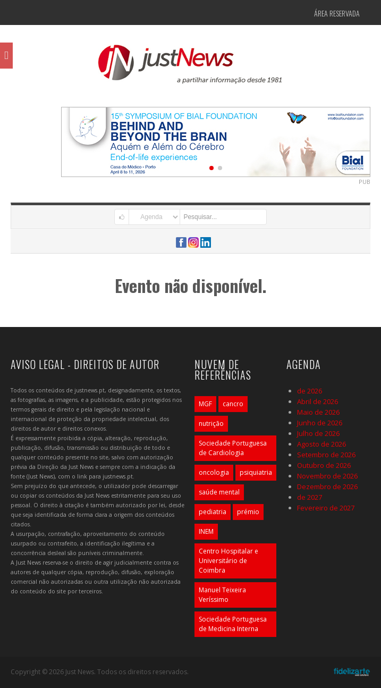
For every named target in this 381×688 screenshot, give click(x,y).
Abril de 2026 (317, 401)
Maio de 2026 (318, 412)
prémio (248, 511)
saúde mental (219, 492)
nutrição (211, 423)
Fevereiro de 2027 (325, 508)
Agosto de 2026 (321, 444)
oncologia (214, 472)
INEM (206, 531)
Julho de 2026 (318, 433)
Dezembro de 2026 (327, 486)
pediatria (212, 511)
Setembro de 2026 (326, 454)
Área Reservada (337, 13)
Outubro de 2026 (324, 465)
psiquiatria (256, 472)
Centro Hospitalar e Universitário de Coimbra (228, 561)
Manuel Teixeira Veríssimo (222, 594)
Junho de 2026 (319, 422)
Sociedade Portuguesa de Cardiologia (233, 448)
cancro (233, 403)
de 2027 (309, 497)
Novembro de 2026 (327, 476)
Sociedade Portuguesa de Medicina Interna (233, 624)
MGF (205, 403)
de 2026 (309, 391)
